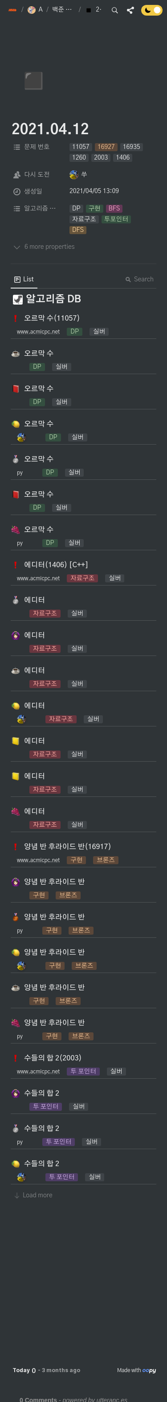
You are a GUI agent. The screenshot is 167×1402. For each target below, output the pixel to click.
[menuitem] (24, 280)
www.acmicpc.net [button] (38, 331)
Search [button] (139, 279)
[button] (12, 10)
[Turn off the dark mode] (152, 13)
